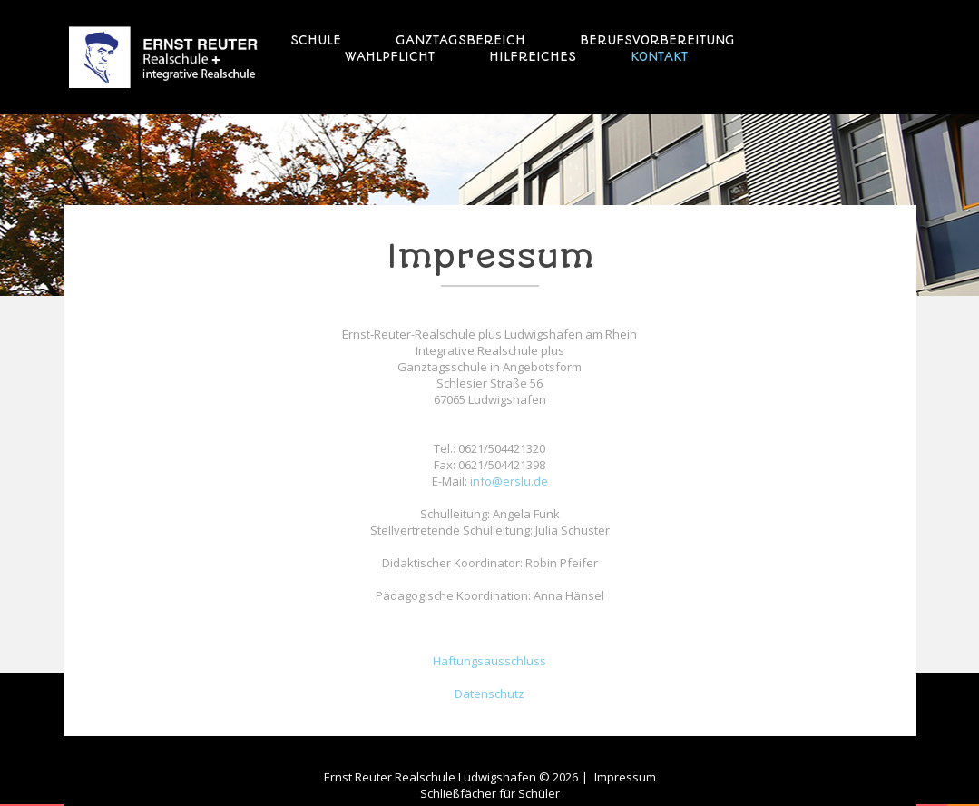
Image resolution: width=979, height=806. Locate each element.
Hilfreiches (532, 56)
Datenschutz (489, 693)
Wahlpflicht (390, 56)
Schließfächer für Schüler (490, 793)
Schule (315, 40)
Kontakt (659, 56)
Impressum (625, 777)
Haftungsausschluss (489, 661)
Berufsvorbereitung (657, 40)
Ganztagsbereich (460, 40)
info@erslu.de (509, 481)
